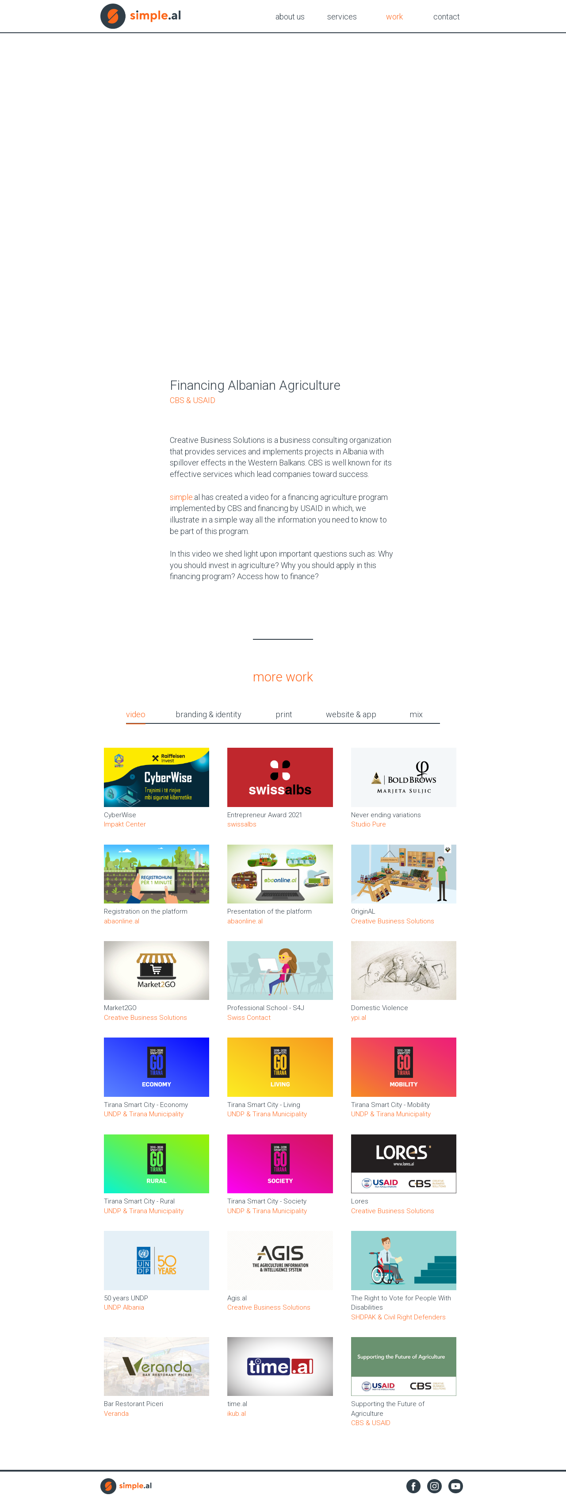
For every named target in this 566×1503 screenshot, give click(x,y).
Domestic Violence (379, 1011)
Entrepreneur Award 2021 (264, 817)
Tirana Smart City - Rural (139, 1203)
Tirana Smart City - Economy (146, 1107)
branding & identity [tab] (213, 715)
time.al (237, 1407)
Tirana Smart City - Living (263, 1107)
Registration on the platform (145, 914)
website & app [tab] (344, 715)
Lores (359, 1203)
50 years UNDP (126, 1300)
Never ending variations (386, 817)
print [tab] (282, 715)
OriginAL (363, 914)
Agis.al (237, 1300)
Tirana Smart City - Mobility (390, 1107)
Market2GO (120, 1011)
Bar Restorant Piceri (133, 1407)
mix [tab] (404, 715)
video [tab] (147, 715)
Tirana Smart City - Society (266, 1203)
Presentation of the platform (269, 914)
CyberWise (120, 817)
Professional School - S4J (265, 1011)
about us (290, 16)
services (342, 16)
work (394, 16)
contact (446, 16)
